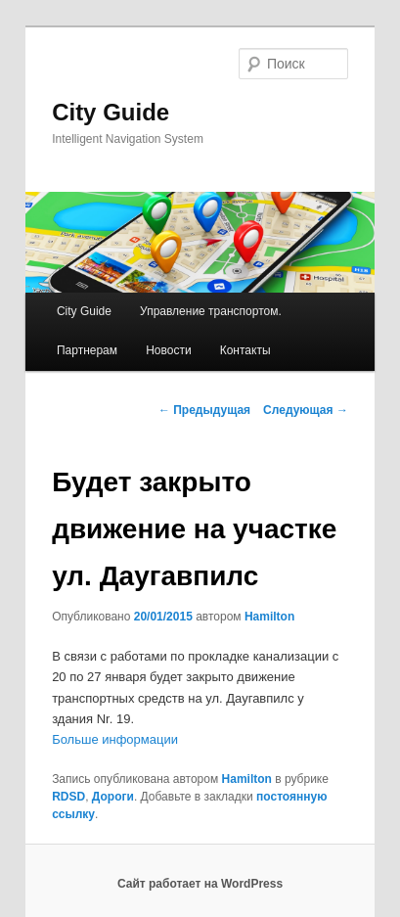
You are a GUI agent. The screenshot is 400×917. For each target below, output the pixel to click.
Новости (168, 350)
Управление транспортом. (211, 311)
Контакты (245, 350)
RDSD (68, 796)
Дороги (113, 796)
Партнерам (87, 350)
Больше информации (115, 739)
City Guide (110, 112)
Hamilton (269, 616)
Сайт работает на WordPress (200, 884)
